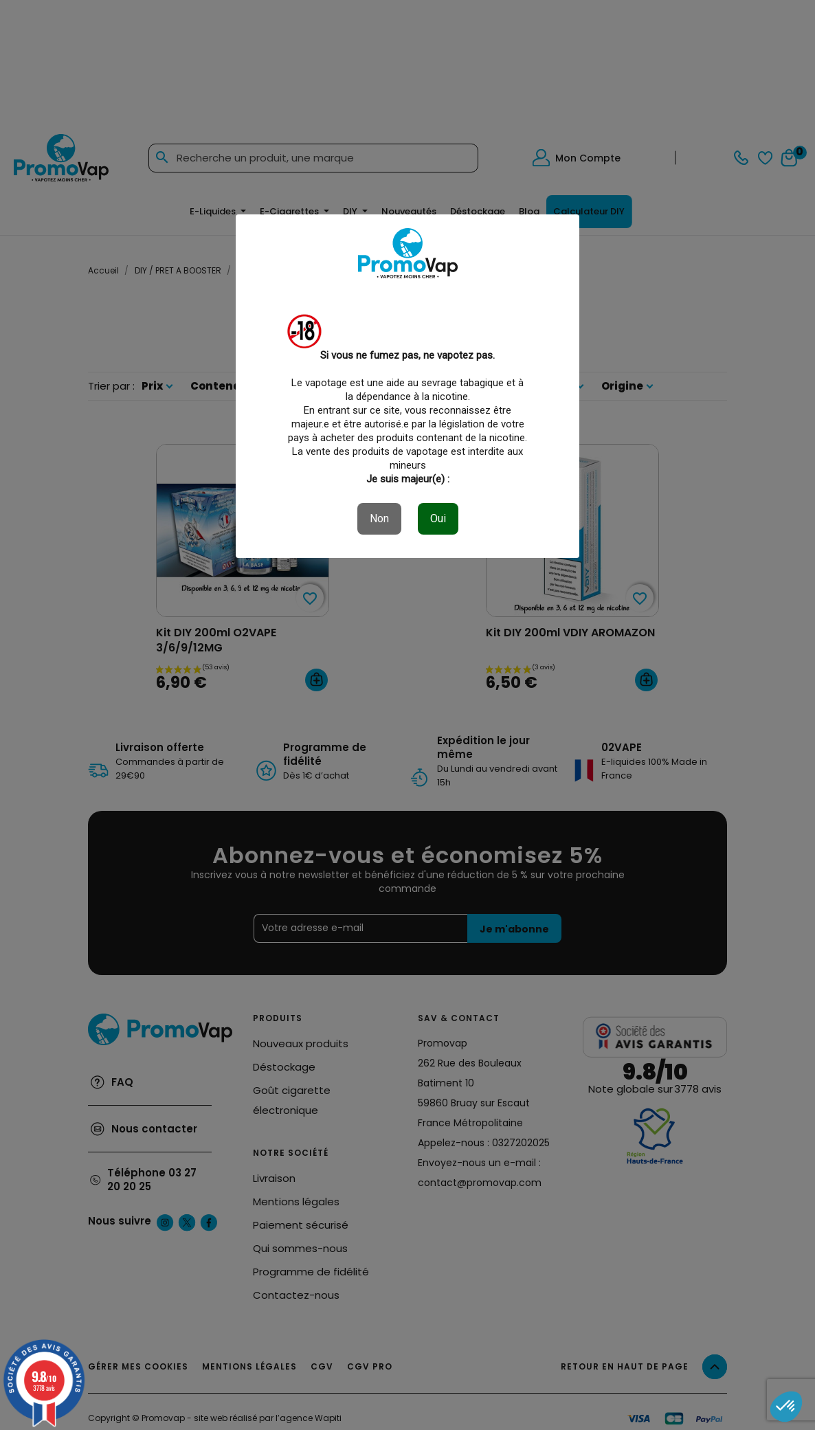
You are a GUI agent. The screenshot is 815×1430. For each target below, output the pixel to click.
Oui (438, 518)
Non (379, 518)
